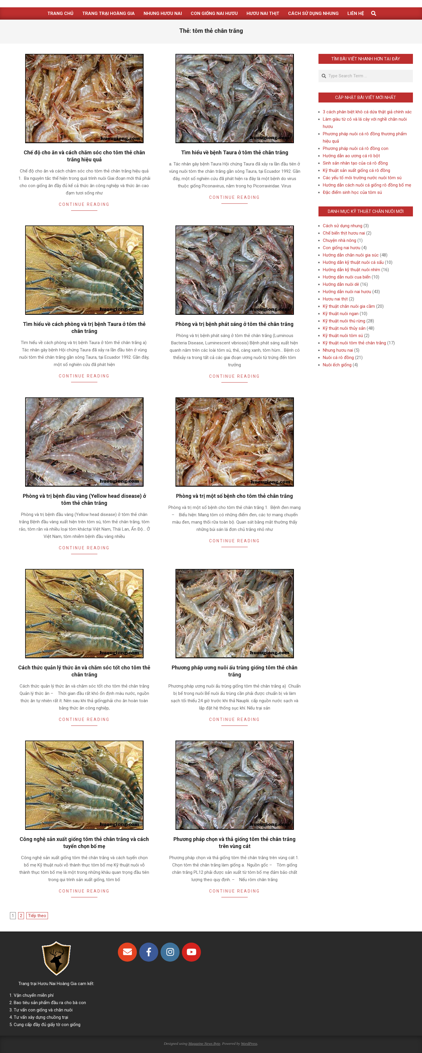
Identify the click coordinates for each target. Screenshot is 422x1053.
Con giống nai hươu (341, 247)
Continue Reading (84, 204)
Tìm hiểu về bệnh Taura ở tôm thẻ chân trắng (234, 152)
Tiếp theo (37, 915)
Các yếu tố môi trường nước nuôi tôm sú (362, 177)
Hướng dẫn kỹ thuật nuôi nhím (351, 269)
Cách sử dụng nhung (342, 225)
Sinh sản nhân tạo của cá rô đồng (355, 163)
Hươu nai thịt (335, 299)
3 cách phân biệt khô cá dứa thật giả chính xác (367, 111)
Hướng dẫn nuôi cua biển (347, 277)
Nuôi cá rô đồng (338, 357)
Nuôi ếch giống (337, 364)
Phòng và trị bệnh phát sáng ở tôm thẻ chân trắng (234, 324)
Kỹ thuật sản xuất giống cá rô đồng (356, 170)
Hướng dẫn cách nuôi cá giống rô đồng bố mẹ (367, 185)
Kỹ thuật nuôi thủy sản (344, 328)
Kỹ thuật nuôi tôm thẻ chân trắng (354, 343)
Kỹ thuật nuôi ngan (341, 313)
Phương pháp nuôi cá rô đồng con (355, 148)
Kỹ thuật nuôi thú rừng (344, 321)
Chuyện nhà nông (339, 240)
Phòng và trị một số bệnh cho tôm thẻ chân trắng (234, 496)
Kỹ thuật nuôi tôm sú (343, 335)
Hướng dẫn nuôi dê (341, 284)
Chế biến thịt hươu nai (344, 233)
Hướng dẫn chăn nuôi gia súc (351, 255)
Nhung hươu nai (338, 350)
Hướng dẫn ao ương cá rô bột (351, 155)
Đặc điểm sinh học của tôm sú (352, 192)
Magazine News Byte (204, 1043)
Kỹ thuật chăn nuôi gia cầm (349, 306)
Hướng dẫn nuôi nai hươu (347, 291)
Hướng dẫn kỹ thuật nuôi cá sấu (353, 262)
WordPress (249, 1043)
